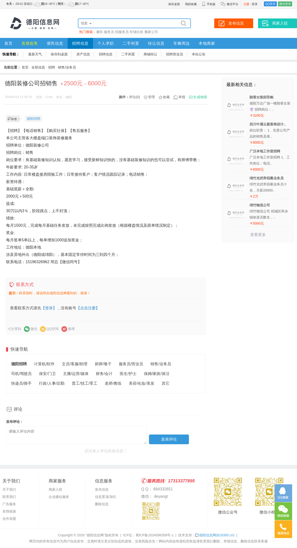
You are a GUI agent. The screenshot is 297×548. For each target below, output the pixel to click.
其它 (165, 383)
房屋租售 (29, 43)
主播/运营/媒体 (76, 374)
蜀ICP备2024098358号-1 (155, 535)
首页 (8, 43)
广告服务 (9, 504)
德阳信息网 (214, 535)
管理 (151, 97)
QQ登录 (270, 4)
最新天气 (35, 54)
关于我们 (9, 489)
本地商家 (207, 43)
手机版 (208, 4)
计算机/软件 (44, 364)
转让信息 (156, 43)
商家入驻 (55, 489)
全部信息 (38, 67)
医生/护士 (128, 374)
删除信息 (102, 504)
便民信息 (55, 43)
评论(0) (134, 97)
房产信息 (83, 54)
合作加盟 (9, 519)
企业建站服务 (59, 497)
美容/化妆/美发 (141, 383)
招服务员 (122, 32)
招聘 (51, 67)
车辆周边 (181, 43)
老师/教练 (113, 383)
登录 (255, 4)
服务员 (109, 32)
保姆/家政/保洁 (156, 374)
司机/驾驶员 (21, 374)
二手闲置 (131, 43)
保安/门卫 (47, 374)
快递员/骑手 (21, 383)
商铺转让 (150, 54)
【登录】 (49, 308)
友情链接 (9, 511)
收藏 (166, 97)
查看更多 (258, 235)
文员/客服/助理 (74, 364)
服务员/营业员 (131, 364)
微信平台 (232, 4)
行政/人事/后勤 (52, 383)
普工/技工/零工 (84, 383)
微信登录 (285, 4)
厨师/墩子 (103, 364)
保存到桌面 (59, 54)
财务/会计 (104, 374)
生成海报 (200, 97)
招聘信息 (80, 43)
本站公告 (198, 54)
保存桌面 (174, 4)
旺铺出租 (136, 32)
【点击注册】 (88, 308)
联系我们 (9, 497)
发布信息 (102, 489)
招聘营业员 (174, 54)
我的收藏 (191, 4)
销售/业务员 (67, 67)
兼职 (99, 32)
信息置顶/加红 (105, 497)
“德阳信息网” (95, 535)
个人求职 (105, 43)
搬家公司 (151, 32)
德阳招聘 (33, 119)
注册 (246, 4)
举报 (181, 97)
